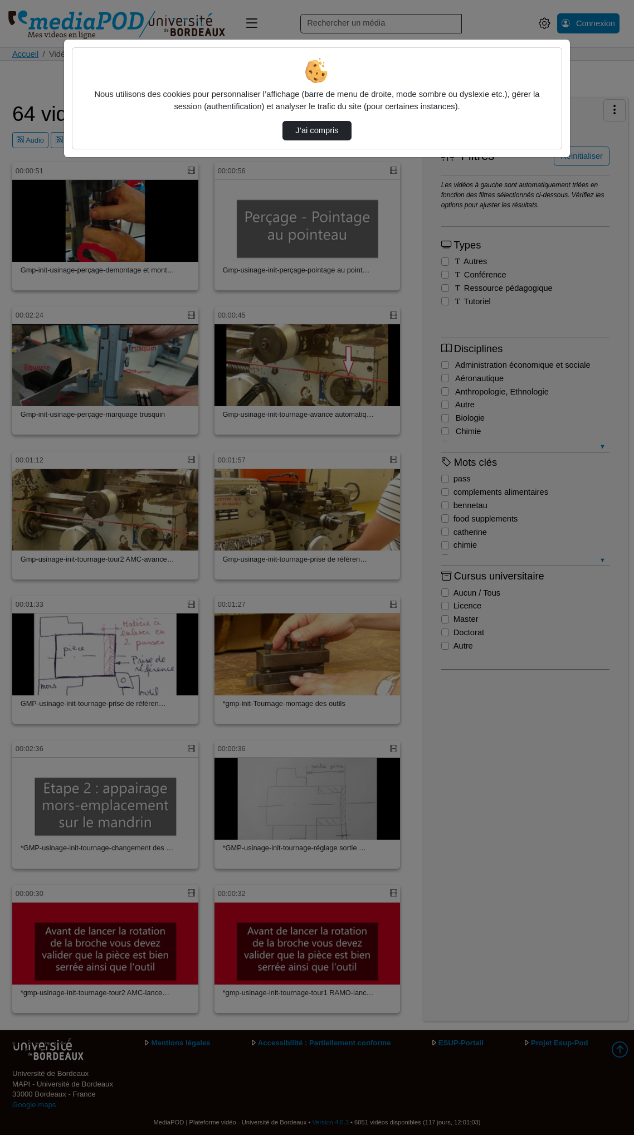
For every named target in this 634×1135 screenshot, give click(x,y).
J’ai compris (316, 130)
